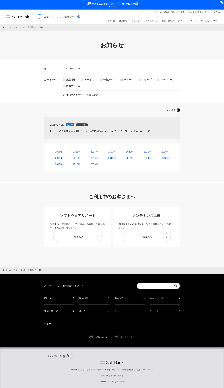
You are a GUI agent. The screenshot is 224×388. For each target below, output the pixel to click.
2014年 (129, 158)
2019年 (59, 158)
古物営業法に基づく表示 (131, 369)
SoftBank (17, 17)
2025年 (76, 152)
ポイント (83, 310)
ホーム (8, 27)
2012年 (165, 158)
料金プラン (120, 298)
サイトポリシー (113, 369)
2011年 (59, 164)
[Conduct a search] (155, 286)
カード (118, 310)
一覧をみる (85, 237)
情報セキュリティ (77, 369)
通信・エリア (51, 310)
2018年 (76, 158)
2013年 (147, 158)
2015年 (112, 158)
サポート (48, 323)
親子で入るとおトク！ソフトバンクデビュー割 (112, 3)
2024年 (94, 152)
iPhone (48, 298)
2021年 (147, 152)
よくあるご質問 (128, 337)
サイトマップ (148, 369)
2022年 (129, 152)
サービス (154, 310)
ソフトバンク (112, 362)
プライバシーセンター (95, 369)
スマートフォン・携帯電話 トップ (61, 285)
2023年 (112, 152)
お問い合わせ (101, 337)
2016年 (94, 158)
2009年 (94, 164)
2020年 (165, 152)
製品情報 (83, 298)
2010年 (76, 164)
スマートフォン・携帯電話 (24, 27)
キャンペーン (156, 298)
